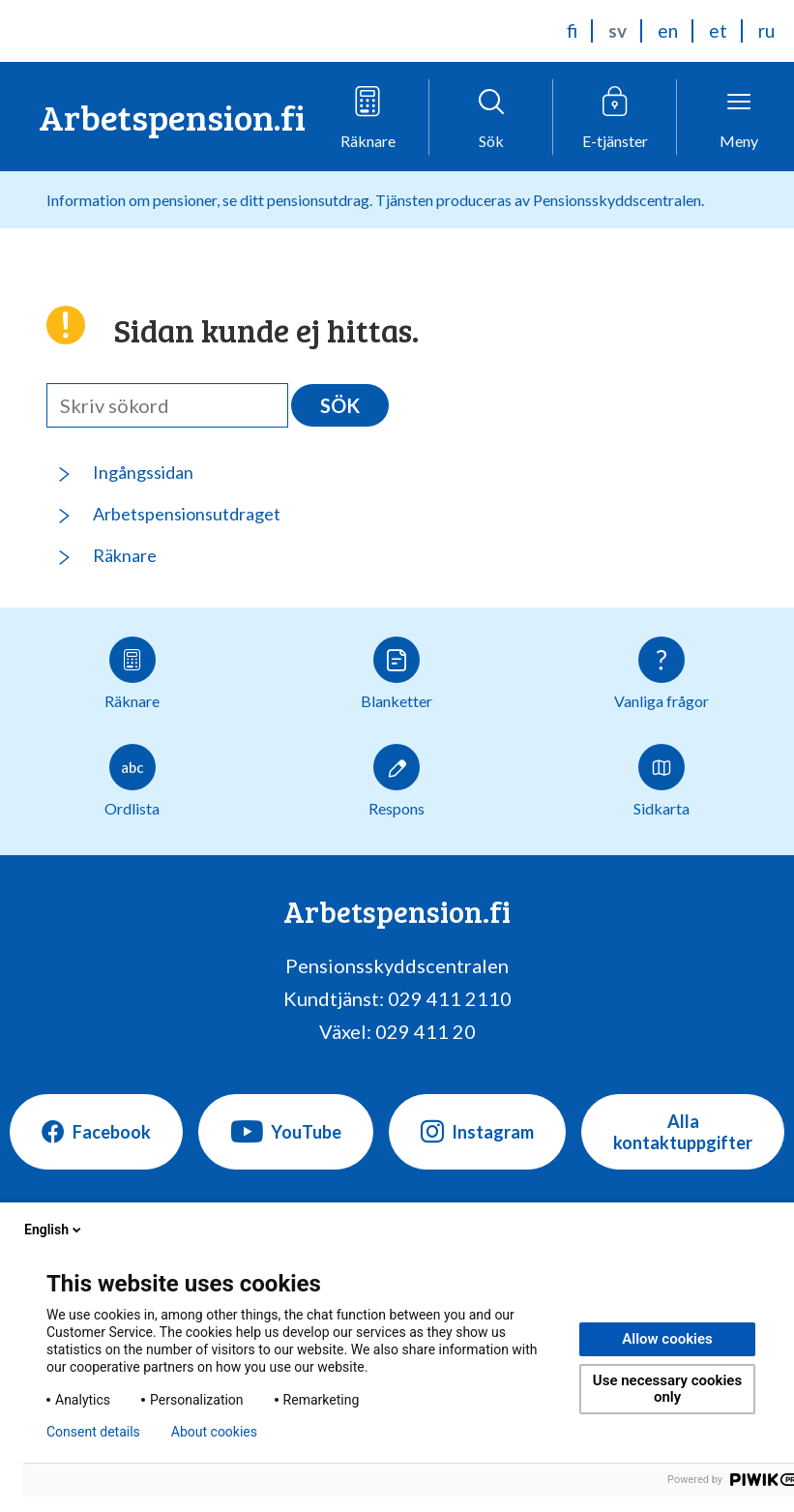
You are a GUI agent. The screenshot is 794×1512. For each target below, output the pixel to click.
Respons (396, 780)
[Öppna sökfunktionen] (491, 117)
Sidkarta (661, 780)
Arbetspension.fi (172, 116)
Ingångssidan (143, 472)
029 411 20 (425, 1031)
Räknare (125, 555)
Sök (340, 405)
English (54, 1229)
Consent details (93, 1431)
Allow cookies (667, 1339)
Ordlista (132, 780)
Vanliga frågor (661, 673)
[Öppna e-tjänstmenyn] (615, 117)
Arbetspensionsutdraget (186, 513)
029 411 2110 (450, 998)
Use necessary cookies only (667, 1389)
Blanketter (396, 673)
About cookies (214, 1431)
